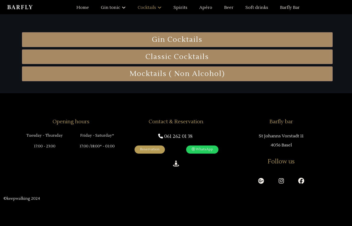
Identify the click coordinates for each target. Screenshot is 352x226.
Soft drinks (256, 7)
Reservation (149, 149)
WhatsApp (202, 149)
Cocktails (147, 7)
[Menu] (345, 7)
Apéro (205, 7)
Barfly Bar (290, 7)
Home (82, 7)
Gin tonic (110, 7)
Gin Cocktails (177, 39)
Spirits (180, 7)
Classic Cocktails (177, 56)
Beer (228, 7)
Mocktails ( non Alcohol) (177, 73)
